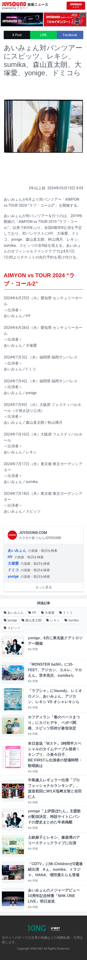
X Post (17, 35)
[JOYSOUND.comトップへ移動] (76, 6)
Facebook (70, 35)
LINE (43, 35)
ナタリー (22, 8)
